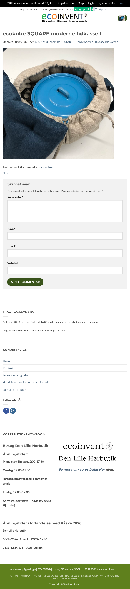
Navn (11, 228)
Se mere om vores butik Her (82, 469)
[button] (5, 18)
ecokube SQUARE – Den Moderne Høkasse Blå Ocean (84, 41)
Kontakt (8, 368)
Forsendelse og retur (16, 375)
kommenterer (46, 167)
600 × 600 (41, 41)
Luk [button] (121, 3)
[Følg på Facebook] (6, 411)
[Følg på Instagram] (13, 411)
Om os (7, 361)
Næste (9, 173)
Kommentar (15, 197)
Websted (12, 263)
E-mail (11, 246)
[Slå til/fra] (125, 361)
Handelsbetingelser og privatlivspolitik (27, 382)
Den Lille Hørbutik (14, 389)
